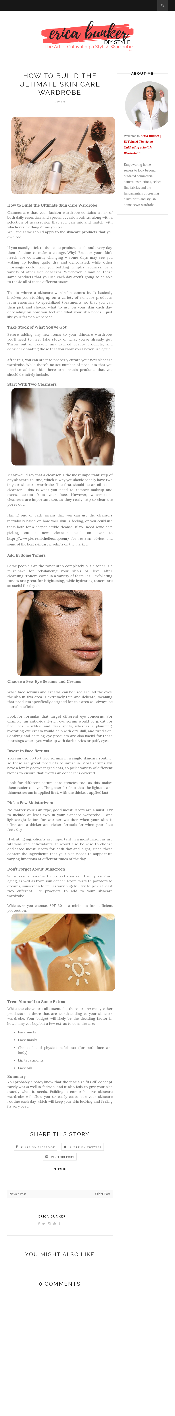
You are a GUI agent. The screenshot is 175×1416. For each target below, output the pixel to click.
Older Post (102, 1194)
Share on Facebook (38, 1147)
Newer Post (18, 1194)
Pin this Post (63, 1157)
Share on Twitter (86, 1147)
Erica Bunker (52, 1216)
